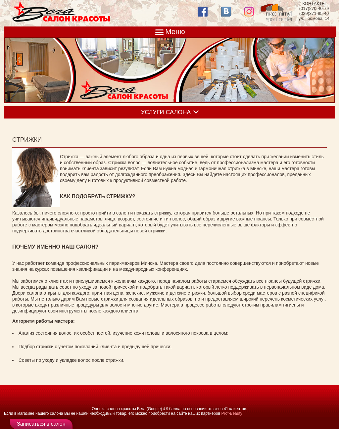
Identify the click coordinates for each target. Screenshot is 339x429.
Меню (175, 31)
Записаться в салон (41, 424)
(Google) (154, 408)
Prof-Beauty (231, 413)
